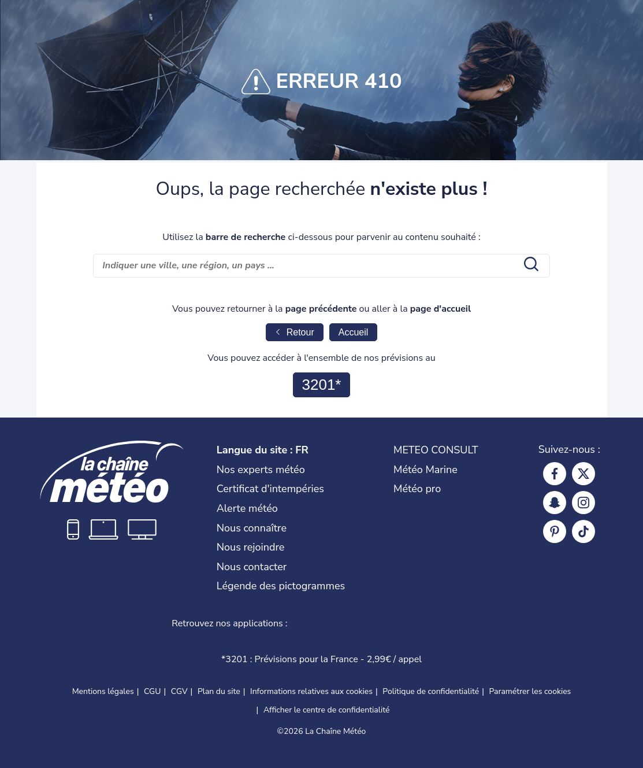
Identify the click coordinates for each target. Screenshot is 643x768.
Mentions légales (103, 691)
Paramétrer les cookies (530, 691)
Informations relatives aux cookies (311, 691)
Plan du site (219, 691)
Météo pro (417, 489)
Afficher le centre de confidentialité (326, 710)
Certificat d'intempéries (270, 489)
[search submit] (530, 265)
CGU (152, 691)
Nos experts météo (261, 470)
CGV (179, 691)
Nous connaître (252, 528)
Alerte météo (247, 508)
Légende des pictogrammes (281, 586)
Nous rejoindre (251, 547)
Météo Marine (425, 470)
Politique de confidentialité (430, 691)
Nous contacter (252, 567)
